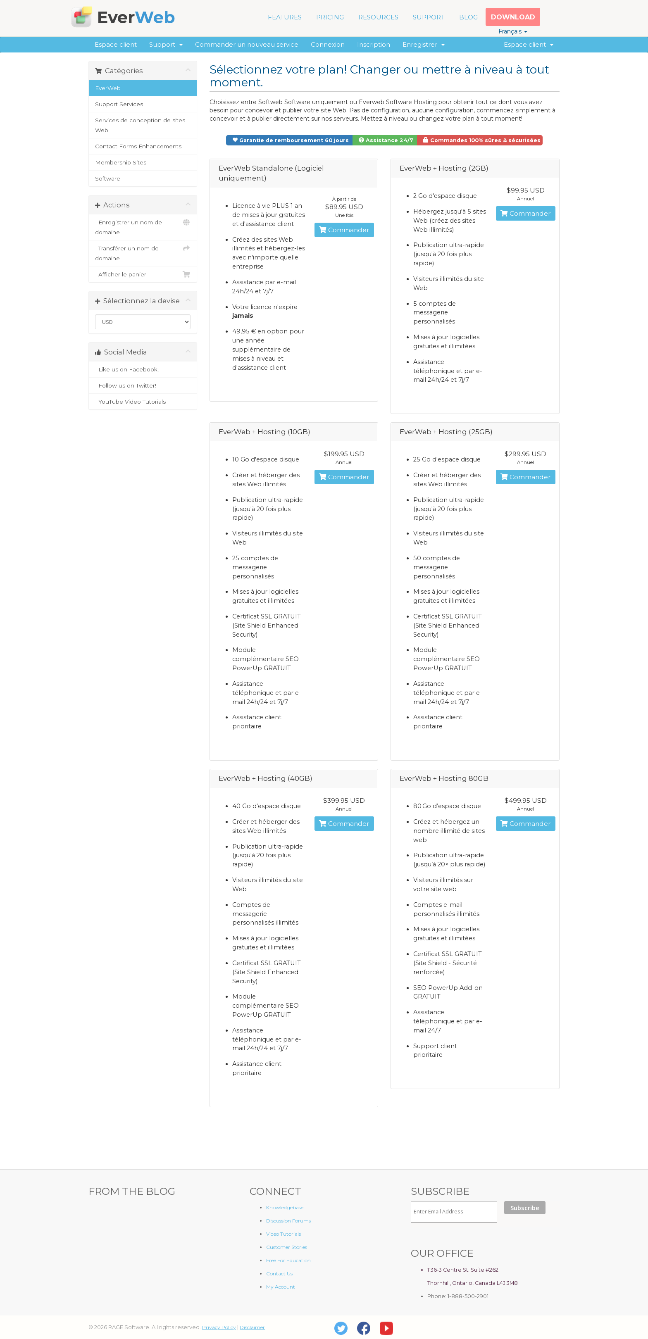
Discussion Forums (288, 1221)
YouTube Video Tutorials (143, 402)
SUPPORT (429, 17)
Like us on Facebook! (143, 369)
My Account (280, 1287)
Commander (344, 230)
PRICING (330, 17)
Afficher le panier (143, 274)
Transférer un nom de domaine (143, 252)
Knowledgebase (284, 1207)
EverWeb (108, 88)
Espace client (116, 44)
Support (166, 44)
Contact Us (279, 1273)
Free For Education (288, 1260)
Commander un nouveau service (246, 44)
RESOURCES (378, 17)
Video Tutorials (283, 1234)
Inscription (373, 44)
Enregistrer (424, 44)
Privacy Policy (219, 1327)
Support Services (119, 104)
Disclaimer (252, 1327)
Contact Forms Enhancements (138, 146)
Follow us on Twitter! (143, 385)
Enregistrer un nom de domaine (143, 226)
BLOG (468, 17)
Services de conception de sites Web (140, 125)
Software (107, 178)
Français (512, 31)
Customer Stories (286, 1247)
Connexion (328, 44)
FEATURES (285, 17)
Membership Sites (120, 162)
